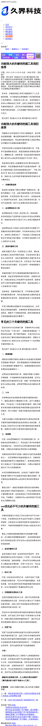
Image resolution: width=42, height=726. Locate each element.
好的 (12, 684)
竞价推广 (25, 49)
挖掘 (22, 684)
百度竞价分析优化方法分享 (16, 707)
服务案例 (9, 34)
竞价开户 (9, 27)
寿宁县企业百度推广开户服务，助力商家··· (22, 710)
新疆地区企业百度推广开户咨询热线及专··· (22, 712)
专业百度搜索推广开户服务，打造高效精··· (22, 719)
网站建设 (9, 32)
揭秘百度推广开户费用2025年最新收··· (20, 714)
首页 (7, 49)
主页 (7, 25)
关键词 (17, 684)
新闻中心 (9, 36)
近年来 (30, 684)
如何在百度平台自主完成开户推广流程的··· (22, 717)
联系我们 (9, 39)
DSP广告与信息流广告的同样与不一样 (23, 697)
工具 (26, 684)
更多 (14, 705)
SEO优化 (8, 29)
